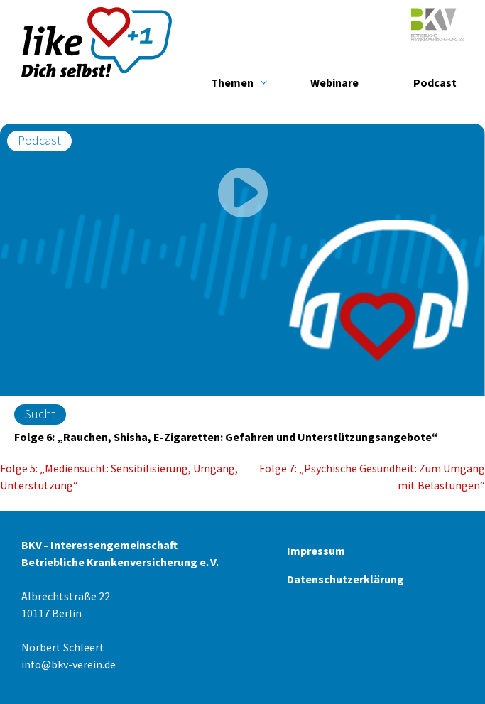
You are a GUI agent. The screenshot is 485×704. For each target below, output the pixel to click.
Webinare (334, 82)
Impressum (316, 550)
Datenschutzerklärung (345, 579)
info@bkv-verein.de (68, 664)
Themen (232, 82)
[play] (242, 194)
